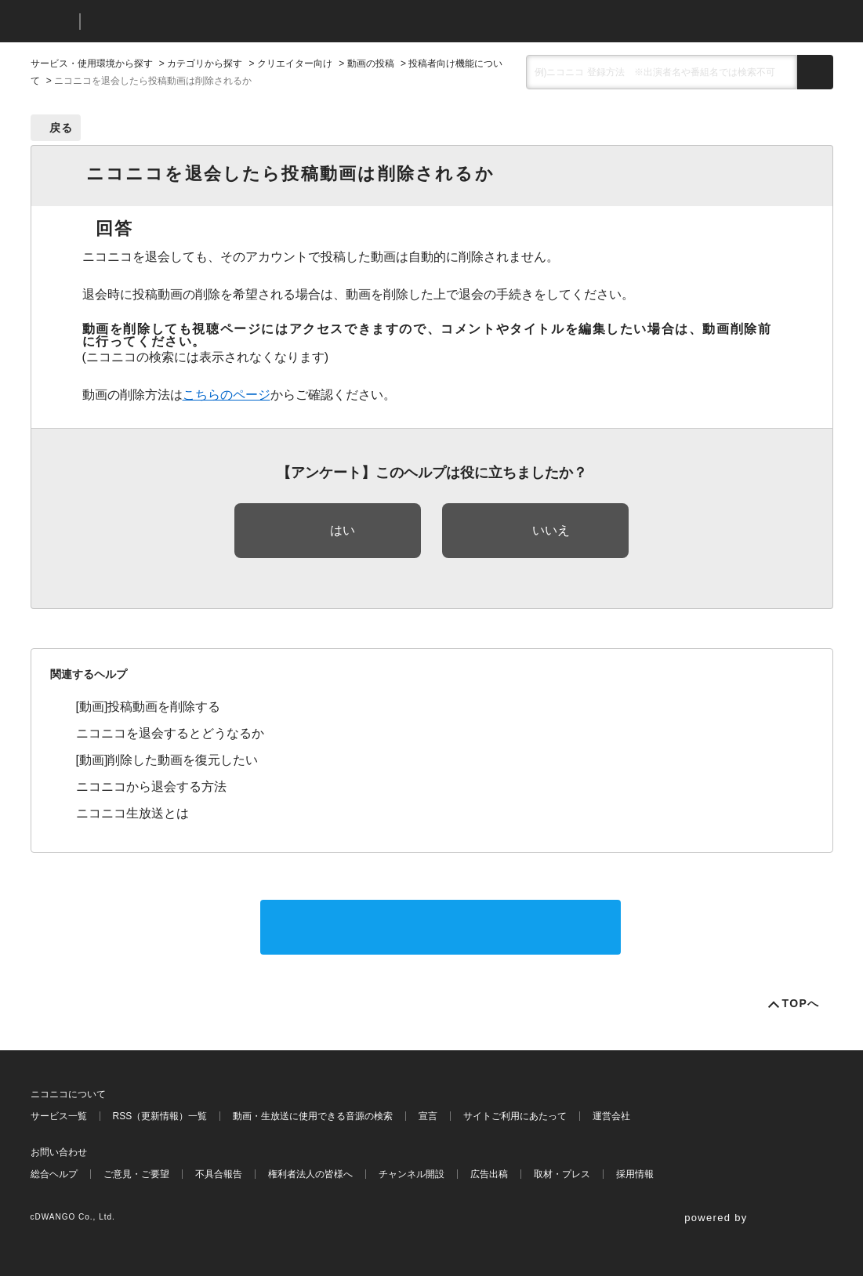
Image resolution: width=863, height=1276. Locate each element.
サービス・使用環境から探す (92, 63)
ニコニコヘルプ (175, 21)
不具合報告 (218, 1174)
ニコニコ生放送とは (132, 813)
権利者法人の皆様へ (310, 1174)
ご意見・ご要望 (136, 1174)
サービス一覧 (59, 1116)
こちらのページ (226, 394)
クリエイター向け (294, 63)
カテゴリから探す (204, 63)
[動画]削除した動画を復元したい (167, 760)
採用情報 (635, 1174)
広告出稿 (489, 1174)
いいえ (551, 530)
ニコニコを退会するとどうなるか (170, 733)
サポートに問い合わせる (440, 926)
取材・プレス (562, 1174)
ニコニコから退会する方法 (151, 786)
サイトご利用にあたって (515, 1116)
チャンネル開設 (411, 1174)
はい (342, 530)
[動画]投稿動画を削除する (148, 706)
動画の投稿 (370, 63)
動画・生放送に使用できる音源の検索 (313, 1116)
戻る (61, 127)
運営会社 (611, 1116)
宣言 (428, 1116)
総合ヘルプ (54, 1174)
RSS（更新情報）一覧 (160, 1116)
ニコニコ (52, 21)
